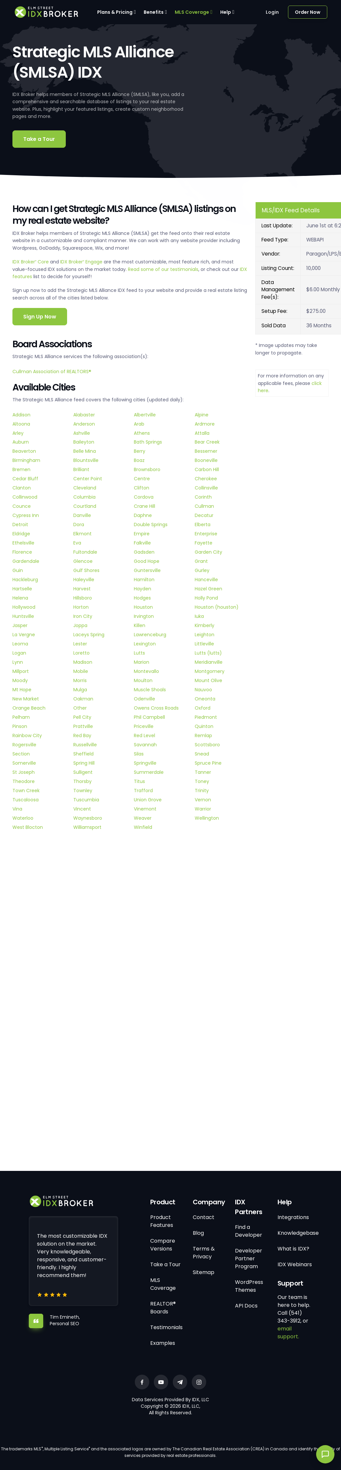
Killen (139, 625)
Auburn (20, 442)
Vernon (203, 799)
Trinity (202, 790)
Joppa (80, 625)
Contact (203, 1217)
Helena (20, 598)
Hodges (142, 598)
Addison (21, 414)
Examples (162, 1343)
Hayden (142, 588)
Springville (145, 763)
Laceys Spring (88, 634)
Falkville (142, 543)
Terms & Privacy (204, 1252)
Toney (202, 781)
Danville (82, 515)
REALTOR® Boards (163, 1307)
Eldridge (21, 533)
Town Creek (26, 790)
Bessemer (206, 451)
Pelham (21, 717)
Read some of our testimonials (163, 269)
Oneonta (205, 699)
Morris (80, 680)
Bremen (21, 469)
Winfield (143, 827)
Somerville (24, 763)
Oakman (83, 699)
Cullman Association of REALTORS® (51, 371)
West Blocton (27, 827)
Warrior (203, 809)
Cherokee (206, 478)
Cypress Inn (25, 515)
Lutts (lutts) (208, 653)
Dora (78, 524)
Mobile (80, 671)
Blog (198, 1233)
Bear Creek (207, 442)
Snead (202, 754)
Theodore (23, 781)
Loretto (81, 653)
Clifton (141, 488)
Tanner (203, 772)
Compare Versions (162, 1244)
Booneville (206, 460)
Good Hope (146, 561)
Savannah (145, 744)
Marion (141, 662)
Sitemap (203, 1272)
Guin (17, 570)
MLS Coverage (192, 12)
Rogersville (24, 744)
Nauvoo (203, 689)
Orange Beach (28, 708)
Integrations (293, 1217)
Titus (139, 781)
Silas (139, 754)
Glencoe (83, 561)
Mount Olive (208, 680)
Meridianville (209, 662)
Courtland (84, 506)
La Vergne (23, 634)
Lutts (139, 653)
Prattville (83, 726)
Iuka (199, 616)
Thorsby (82, 781)
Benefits (154, 12)
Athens (142, 433)
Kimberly (204, 625)
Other (80, 708)
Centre (142, 478)
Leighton (204, 634)
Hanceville (206, 579)
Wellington (207, 818)
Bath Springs (148, 442)
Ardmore (205, 424)
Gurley (202, 570)
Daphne (143, 515)
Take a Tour (39, 139)
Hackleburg (25, 579)
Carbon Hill (207, 469)
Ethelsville (23, 543)
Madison (82, 662)
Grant (201, 561)
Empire (142, 533)
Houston (143, 607)
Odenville (144, 699)
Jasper (19, 625)
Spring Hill (84, 763)
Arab (139, 424)
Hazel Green (208, 588)
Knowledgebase (298, 1233)
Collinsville (206, 488)
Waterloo (22, 818)
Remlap (203, 735)
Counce (21, 506)
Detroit (20, 524)
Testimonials (166, 1327)
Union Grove (148, 799)
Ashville (81, 433)
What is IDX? (293, 1248)
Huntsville (23, 616)
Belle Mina (84, 451)
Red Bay (82, 735)
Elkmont (82, 533)
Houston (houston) (217, 607)
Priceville (143, 726)
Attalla (202, 433)
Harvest (82, 588)
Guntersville (147, 570)
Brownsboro (147, 469)
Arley (18, 433)
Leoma (20, 643)
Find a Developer (248, 1231)
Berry (139, 451)
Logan (19, 653)
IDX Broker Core (31, 261)
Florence (22, 552)
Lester (80, 643)
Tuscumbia (86, 799)
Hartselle (22, 588)
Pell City (82, 717)
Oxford (202, 708)
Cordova (143, 497)
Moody (20, 680)
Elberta (202, 524)
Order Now (307, 12)
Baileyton (83, 442)
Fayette (203, 543)
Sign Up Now (39, 316)
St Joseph (23, 772)
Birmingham (26, 460)
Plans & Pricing (115, 12)
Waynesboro (87, 818)
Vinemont (145, 809)
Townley (82, 790)
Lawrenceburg (150, 634)
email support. (288, 1332)
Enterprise (206, 533)
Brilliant (81, 469)
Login (272, 12)
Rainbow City (27, 735)
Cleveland (84, 488)
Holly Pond (206, 598)
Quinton (204, 726)
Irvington (144, 616)
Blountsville (86, 460)
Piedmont (206, 717)
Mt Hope (21, 689)
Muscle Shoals (150, 689)
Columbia (84, 497)
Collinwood (24, 497)
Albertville (145, 414)
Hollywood (23, 607)
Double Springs (151, 524)
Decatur (204, 515)
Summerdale (149, 772)
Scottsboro (207, 744)
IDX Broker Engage (82, 261)
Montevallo (146, 671)
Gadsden (144, 552)
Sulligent (83, 772)
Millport (20, 671)
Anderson (84, 424)
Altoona (21, 424)
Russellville (85, 744)
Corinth (203, 497)
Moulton (143, 680)
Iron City (82, 616)
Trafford (143, 790)
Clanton (21, 488)
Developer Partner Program (248, 1258)
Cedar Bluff (25, 478)
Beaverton (24, 451)
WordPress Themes (249, 1286)
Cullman (204, 506)
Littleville (204, 643)
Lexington (145, 643)
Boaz (139, 460)
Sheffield (83, 754)
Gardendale (25, 561)
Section (21, 754)
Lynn (17, 662)
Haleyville (83, 579)
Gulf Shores (86, 570)
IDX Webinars (295, 1264)
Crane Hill (144, 506)
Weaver (143, 818)
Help (225, 12)
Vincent (82, 809)
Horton (81, 607)
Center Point (87, 478)
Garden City (208, 552)
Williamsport (87, 827)
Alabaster (84, 414)
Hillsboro (82, 598)
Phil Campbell (149, 717)
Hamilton (144, 579)
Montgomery (209, 671)
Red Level (144, 735)
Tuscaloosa (25, 799)
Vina (17, 809)
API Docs (246, 1305)
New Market (25, 699)
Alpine (201, 414)
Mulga (80, 689)
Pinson (19, 726)
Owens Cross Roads (156, 708)
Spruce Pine (208, 763)
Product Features (161, 1221)
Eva (77, 543)
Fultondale (85, 552)
